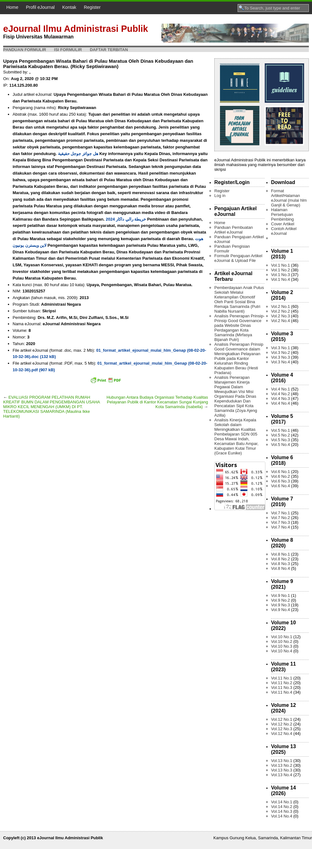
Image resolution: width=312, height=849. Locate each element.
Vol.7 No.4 (280, 527)
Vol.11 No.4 (281, 692)
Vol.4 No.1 (280, 389)
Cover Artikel (282, 224)
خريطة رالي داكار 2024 (126, 219)
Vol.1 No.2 (280, 270)
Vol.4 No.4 (280, 403)
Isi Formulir (68, 49)
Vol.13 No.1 (281, 760)
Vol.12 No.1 (281, 719)
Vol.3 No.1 (280, 347)
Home (12, 7)
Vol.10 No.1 (281, 636)
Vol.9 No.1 (280, 595)
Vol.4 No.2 (280, 393)
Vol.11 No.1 (281, 678)
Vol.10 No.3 (281, 646)
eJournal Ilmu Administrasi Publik (75, 29)
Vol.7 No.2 (280, 517)
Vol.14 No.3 (281, 811)
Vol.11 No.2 (281, 682)
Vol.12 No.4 (281, 733)
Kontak (69, 7)
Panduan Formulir (24, 49)
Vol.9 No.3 (280, 605)
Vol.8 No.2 (280, 559)
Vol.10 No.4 (281, 651)
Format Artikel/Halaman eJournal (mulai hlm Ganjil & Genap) (289, 197)
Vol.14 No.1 (281, 802)
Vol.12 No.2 (281, 724)
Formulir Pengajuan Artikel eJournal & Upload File (238, 258)
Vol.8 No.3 (280, 563)
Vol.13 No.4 (281, 774)
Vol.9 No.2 (280, 600)
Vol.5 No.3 (280, 439)
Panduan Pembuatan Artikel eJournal (233, 229)
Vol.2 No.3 (280, 316)
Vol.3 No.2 (280, 352)
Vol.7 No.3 (280, 522)
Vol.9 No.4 (280, 609)
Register (92, 7)
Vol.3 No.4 (280, 362)
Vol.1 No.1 (280, 265)
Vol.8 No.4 (280, 568)
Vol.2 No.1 (280, 306)
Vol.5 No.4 (280, 444)
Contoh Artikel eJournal (284, 231)
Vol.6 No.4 (280, 485)
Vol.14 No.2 (281, 806)
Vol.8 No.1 (280, 554)
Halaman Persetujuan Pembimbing (282, 214)
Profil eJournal (40, 7)
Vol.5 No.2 (280, 435)
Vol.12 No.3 (281, 728)
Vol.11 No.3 (281, 687)
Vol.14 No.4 (281, 816)
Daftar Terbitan (109, 49)
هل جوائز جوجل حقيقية (78, 153)
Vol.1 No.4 (280, 279)
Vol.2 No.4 (280, 320)
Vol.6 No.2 (280, 476)
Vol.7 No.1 (280, 513)
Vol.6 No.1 (280, 471)
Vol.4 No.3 (280, 398)
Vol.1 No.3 (280, 274)
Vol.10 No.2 (281, 641)
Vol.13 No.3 (281, 770)
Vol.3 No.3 (280, 357)
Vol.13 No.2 (281, 765)
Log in (219, 195)
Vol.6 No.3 (280, 481)
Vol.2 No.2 (280, 311)
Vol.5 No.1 (280, 430)
